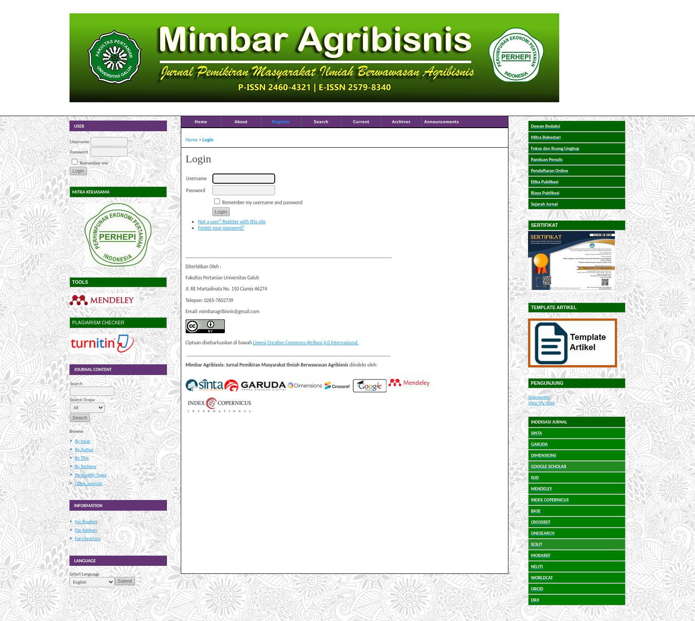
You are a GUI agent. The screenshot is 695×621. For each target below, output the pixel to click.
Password (79, 152)
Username (79, 142)
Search (321, 121)
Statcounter (539, 397)
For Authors (86, 530)
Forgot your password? (221, 228)
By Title (82, 458)
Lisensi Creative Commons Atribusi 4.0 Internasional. (306, 342)
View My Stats (541, 403)
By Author (84, 449)
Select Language (84, 574)
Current (361, 121)
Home (201, 121)
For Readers (86, 521)
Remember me (93, 163)
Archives (401, 121)
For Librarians (88, 538)
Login (208, 140)
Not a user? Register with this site (232, 221)
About (241, 121)
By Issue (82, 441)
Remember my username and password (262, 202)
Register (281, 121)
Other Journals (89, 483)
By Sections (86, 466)
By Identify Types (91, 475)
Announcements (441, 121)
